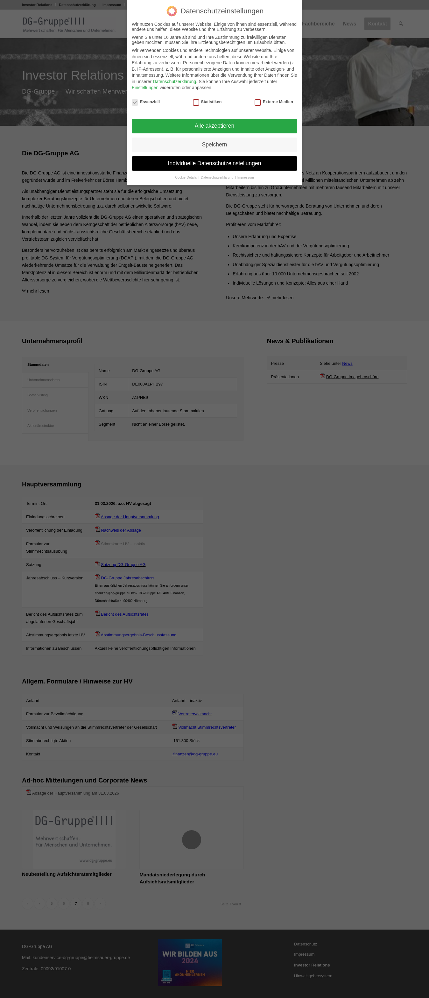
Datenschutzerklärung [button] (217, 177)
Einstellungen (145, 87)
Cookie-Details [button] (186, 177)
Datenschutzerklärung (174, 81)
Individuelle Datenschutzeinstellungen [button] (214, 163)
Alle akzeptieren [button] (215, 126)
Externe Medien (274, 101)
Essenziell (146, 101)
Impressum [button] (245, 177)
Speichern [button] (214, 144)
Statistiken (207, 101)
